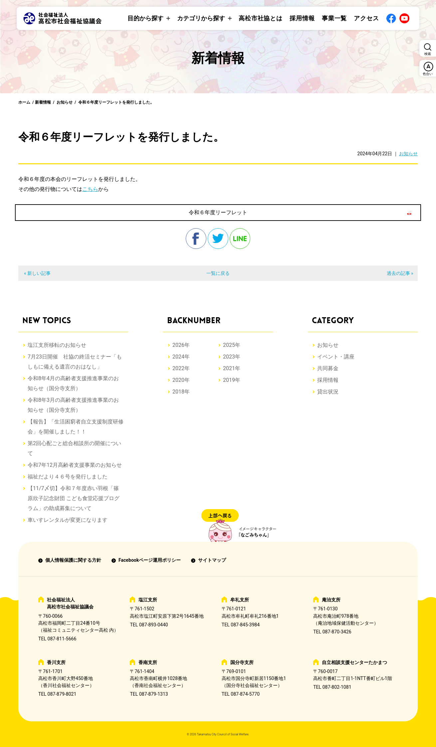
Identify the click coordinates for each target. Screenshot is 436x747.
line (240, 238)
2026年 (181, 345)
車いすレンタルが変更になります (68, 520)
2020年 (181, 380)
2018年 (181, 391)
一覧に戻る (218, 273)
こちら (90, 189)
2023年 (231, 357)
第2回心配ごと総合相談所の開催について (74, 448)
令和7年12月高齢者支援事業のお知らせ (75, 465)
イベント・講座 (335, 357)
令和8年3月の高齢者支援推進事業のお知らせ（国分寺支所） (73, 405)
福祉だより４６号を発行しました (68, 476)
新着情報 (43, 102)
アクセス (366, 18)
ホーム (24, 102)
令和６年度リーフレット (218, 212)
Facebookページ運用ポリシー (149, 560)
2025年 (231, 345)
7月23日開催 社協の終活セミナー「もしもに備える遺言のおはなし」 (75, 362)
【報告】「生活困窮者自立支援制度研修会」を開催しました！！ (75, 426)
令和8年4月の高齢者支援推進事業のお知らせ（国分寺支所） (73, 383)
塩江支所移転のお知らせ (57, 345)
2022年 (181, 368)
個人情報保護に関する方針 (73, 560)
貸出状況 (327, 391)
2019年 (231, 380)
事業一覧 (334, 18)
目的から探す (145, 18)
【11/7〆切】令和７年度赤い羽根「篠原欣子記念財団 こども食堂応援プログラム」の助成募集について (73, 498)
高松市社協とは (261, 18)
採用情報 (302, 18)
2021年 (231, 368)
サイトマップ (212, 560)
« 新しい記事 (37, 273)
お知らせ (65, 102)
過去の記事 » (400, 273)
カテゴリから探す (201, 18)
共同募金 (327, 368)
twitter (218, 238)
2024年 (181, 357)
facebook (196, 238)
